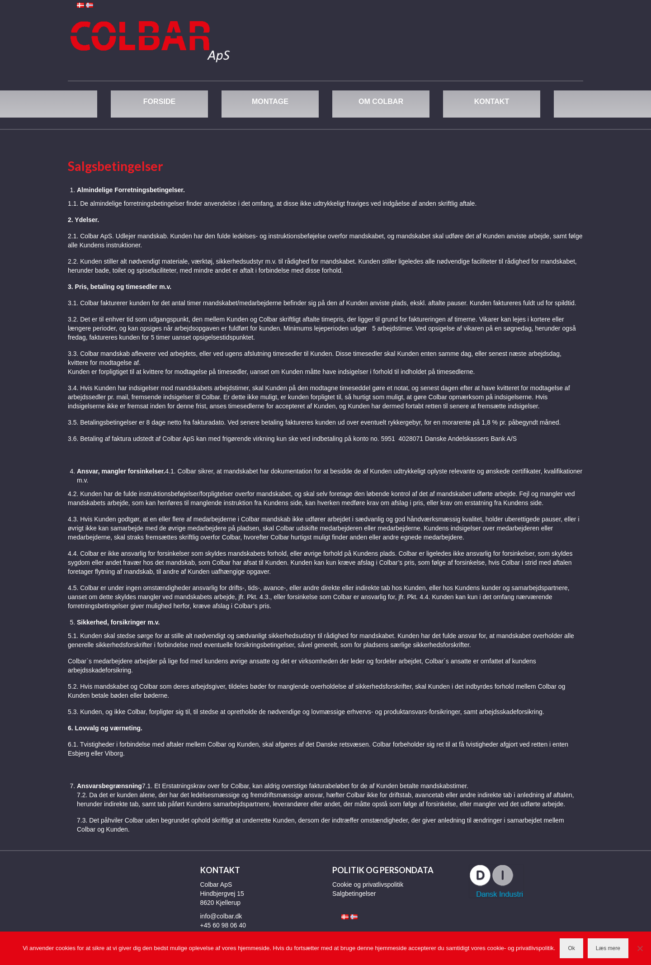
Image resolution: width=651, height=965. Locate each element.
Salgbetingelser (354, 893)
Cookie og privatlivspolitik (367, 884)
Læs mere (608, 948)
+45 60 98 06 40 (223, 925)
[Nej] (639, 948)
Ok (571, 948)
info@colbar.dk (221, 916)
